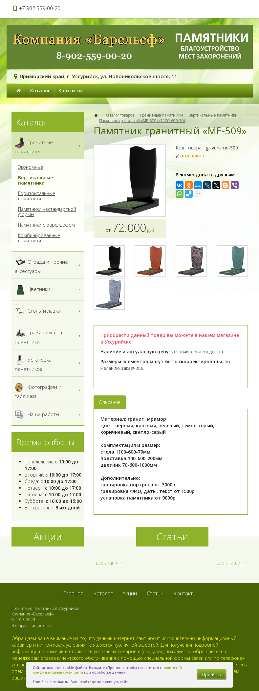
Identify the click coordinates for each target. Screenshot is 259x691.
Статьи (155, 593)
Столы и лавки (48, 311)
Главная (73, 593)
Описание (109, 402)
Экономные (30, 167)
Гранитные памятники (161, 115)
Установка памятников (48, 362)
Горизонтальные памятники (36, 196)
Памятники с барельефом (46, 225)
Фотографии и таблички (48, 390)
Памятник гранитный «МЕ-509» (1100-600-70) (142, 120)
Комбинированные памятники (39, 238)
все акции (106, 563)
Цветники (48, 289)
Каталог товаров (120, 115)
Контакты (70, 90)
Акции (129, 593)
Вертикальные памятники (213, 115)
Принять (211, 674)
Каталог (40, 90)
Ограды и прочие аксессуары (48, 265)
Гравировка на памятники (48, 335)
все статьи (228, 563)
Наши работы (48, 414)
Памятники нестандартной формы (47, 212)
